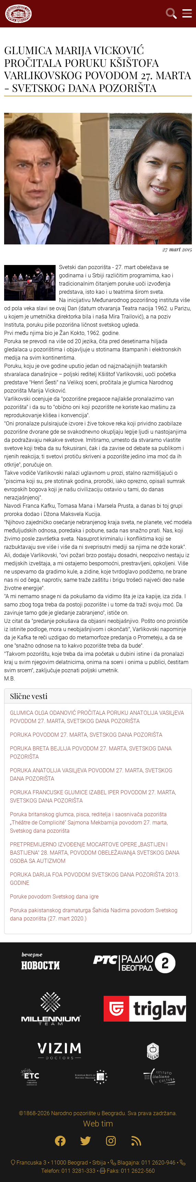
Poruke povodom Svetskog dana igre (54, 896)
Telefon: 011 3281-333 (68, 1171)
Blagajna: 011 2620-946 (145, 1162)
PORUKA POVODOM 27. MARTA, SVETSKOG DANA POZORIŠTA (86, 735)
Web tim (98, 1124)
